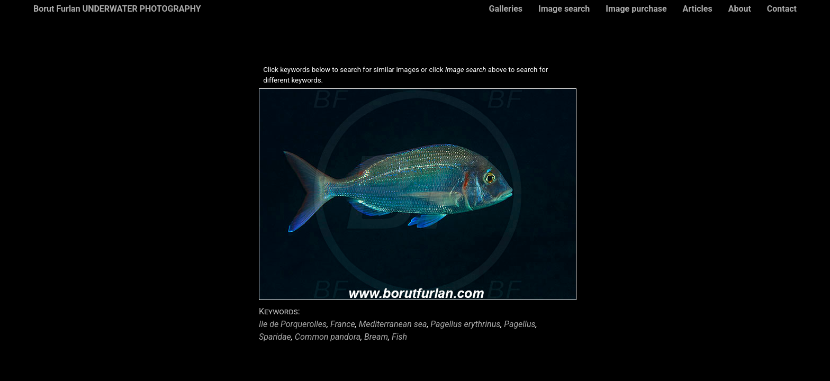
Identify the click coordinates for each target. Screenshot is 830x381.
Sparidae (275, 337)
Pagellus (519, 324)
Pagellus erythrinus (465, 324)
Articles (697, 9)
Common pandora (327, 337)
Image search (564, 9)
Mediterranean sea (393, 324)
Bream (376, 337)
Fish (399, 337)
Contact (782, 9)
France (342, 324)
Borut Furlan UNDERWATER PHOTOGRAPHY (117, 9)
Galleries (505, 9)
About (739, 9)
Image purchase (636, 9)
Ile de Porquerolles (293, 324)
